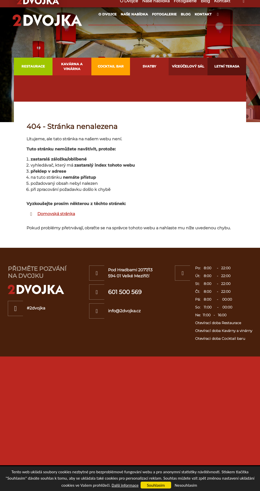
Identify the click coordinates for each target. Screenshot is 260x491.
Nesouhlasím (186, 485)
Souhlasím (156, 485)
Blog (186, 14)
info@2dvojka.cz (124, 310)
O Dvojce (107, 14)
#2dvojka (36, 308)
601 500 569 (125, 292)
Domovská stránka (56, 213)
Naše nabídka (134, 14)
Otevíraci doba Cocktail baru (220, 338)
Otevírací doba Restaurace (218, 323)
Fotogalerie (164, 14)
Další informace (125, 485)
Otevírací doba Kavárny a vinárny (223, 330)
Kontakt (203, 14)
